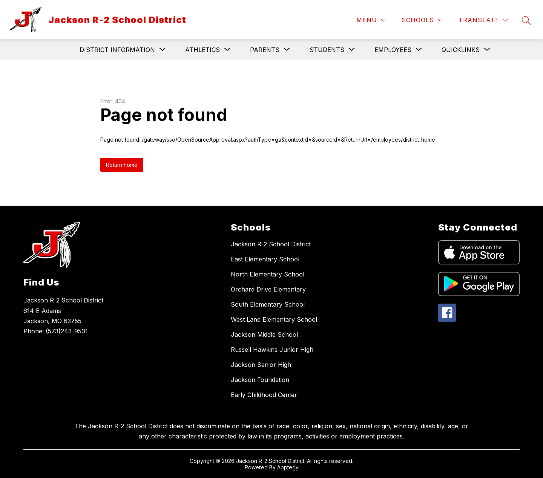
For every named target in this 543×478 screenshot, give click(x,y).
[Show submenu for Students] (327, 49)
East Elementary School (265, 259)
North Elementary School (267, 274)
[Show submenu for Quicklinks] (461, 49)
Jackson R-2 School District (271, 244)
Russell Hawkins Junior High (272, 349)
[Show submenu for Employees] (392, 49)
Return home (122, 165)
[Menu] (371, 20)
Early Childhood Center (264, 395)
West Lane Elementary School (274, 319)
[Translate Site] (483, 20)
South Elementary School (268, 304)
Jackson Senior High (261, 364)
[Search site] (526, 20)
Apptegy (288, 467)
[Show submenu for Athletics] (202, 49)
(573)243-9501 (67, 331)
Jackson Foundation (260, 379)
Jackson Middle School (264, 334)
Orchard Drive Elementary (268, 289)
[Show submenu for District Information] (117, 49)
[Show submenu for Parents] (264, 49)
